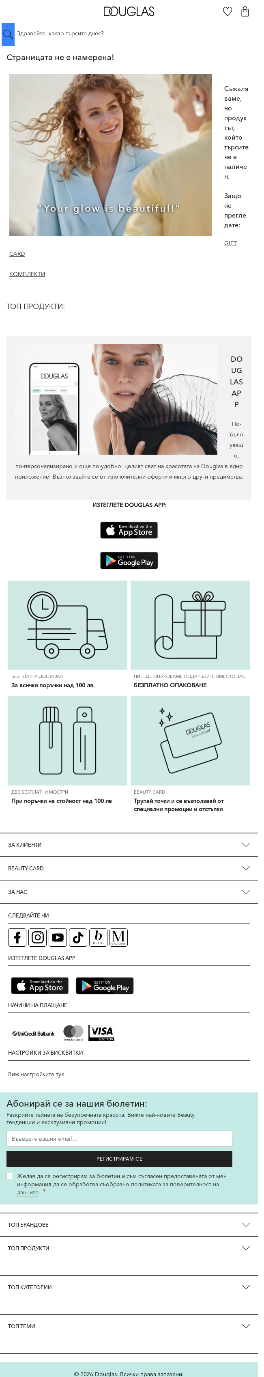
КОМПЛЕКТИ (27, 274)
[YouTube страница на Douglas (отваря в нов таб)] (58, 937)
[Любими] (227, 11)
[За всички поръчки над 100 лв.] (67, 625)
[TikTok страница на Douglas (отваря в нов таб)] (78, 937)
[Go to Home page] (129, 11)
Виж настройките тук (36, 1074)
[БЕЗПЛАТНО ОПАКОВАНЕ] (190, 625)
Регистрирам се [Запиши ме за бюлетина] (119, 1159)
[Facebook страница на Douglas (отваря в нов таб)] (17, 937)
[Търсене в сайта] (129, 33)
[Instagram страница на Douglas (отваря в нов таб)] (37, 937)
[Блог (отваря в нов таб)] (98, 937)
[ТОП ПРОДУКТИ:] (128, 313)
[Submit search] (8, 34)
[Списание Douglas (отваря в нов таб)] (118, 937)
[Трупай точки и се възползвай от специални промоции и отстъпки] (190, 741)
